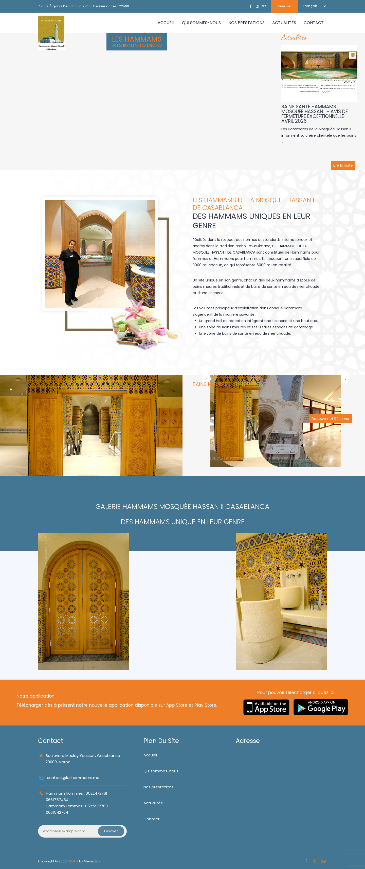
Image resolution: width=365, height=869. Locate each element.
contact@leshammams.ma (73, 777)
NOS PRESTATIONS (246, 23)
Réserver (285, 6)
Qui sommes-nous (160, 771)
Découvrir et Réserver (331, 418)
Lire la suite (343, 165)
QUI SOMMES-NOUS (201, 23)
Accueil (166, 23)
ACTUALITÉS (284, 23)
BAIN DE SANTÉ (251, 384)
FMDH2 (72, 861)
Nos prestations (158, 787)
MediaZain (92, 861)
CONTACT (314, 23)
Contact (151, 819)
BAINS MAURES (210, 384)
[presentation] (206, 379)
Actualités (153, 803)
